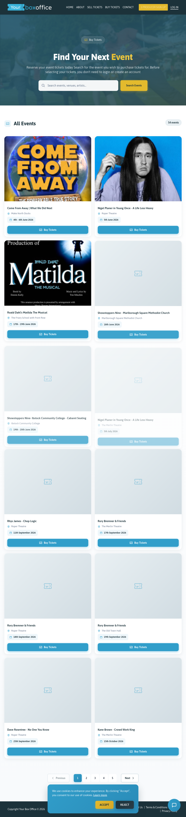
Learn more (100, 795)
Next (130, 778)
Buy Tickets (112, 7)
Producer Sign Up (153, 7)
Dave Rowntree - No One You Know (28, 732)
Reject (124, 804)
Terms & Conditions (156, 807)
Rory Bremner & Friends (112, 524)
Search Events (134, 85)
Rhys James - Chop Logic (22, 524)
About (80, 7)
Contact (128, 7)
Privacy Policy (169, 811)
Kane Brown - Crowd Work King (116, 732)
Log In (174, 7)
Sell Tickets (94, 7)
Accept (104, 804)
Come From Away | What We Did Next (29, 211)
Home (69, 7)
